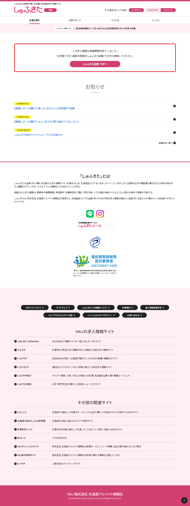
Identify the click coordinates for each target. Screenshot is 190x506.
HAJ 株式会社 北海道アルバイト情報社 (95, 494)
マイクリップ (136, 10)
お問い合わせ (133, 315)
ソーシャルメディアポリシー (100, 315)
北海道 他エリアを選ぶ (117, 10)
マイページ (168, 10)
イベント (156, 20)
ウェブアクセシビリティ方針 (60, 315)
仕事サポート (75, 20)
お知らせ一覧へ (166, 143)
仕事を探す (34, 20)
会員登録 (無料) (153, 10)
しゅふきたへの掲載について (94, 307)
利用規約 (126, 307)
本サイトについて (33, 307)
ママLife (115, 20)
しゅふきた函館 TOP (63, 28)
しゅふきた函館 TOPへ (95, 64)
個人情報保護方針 (153, 307)
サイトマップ (61, 307)
